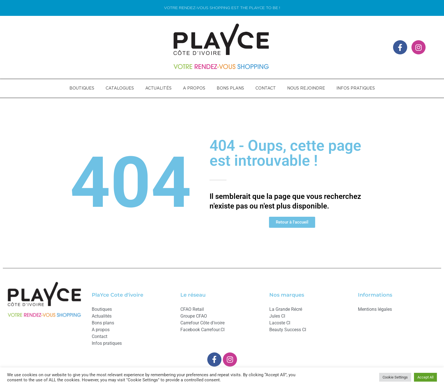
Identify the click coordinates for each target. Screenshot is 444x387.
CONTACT (265, 88)
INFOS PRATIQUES (355, 88)
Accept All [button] (425, 377)
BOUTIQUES (81, 88)
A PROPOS (194, 88)
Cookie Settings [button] (395, 377)
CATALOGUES (120, 88)
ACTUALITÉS (158, 88)
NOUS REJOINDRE (306, 88)
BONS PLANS (230, 88)
